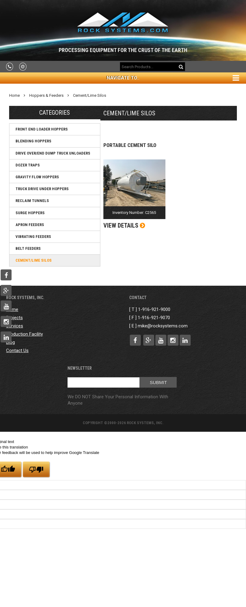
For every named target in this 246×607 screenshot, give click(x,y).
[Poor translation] (36, 469)
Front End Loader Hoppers (42, 129)
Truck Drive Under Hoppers (42, 189)
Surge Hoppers (30, 213)
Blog (10, 342)
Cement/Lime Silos (89, 95)
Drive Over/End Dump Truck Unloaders (53, 153)
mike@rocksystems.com (163, 326)
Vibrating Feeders (33, 236)
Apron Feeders (30, 224)
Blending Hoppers (33, 141)
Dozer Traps (28, 165)
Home (14, 95)
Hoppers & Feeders (46, 95)
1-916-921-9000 (154, 309)
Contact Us (17, 350)
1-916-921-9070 (154, 317)
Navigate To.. (123, 78)
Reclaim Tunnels (32, 200)
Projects (14, 317)
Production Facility (24, 334)
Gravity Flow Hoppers (37, 177)
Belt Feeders (28, 248)
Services (14, 326)
